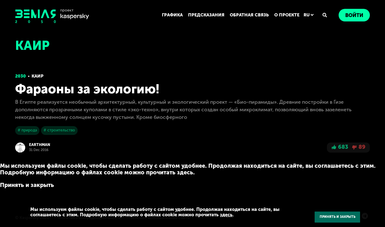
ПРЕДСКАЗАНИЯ (207, 15)
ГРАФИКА (173, 15)
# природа (27, 130)
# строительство (59, 130)
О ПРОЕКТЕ (287, 15)
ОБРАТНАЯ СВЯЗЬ (249, 15)
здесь (217, 215)
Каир (38, 76)
